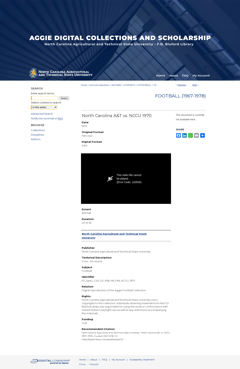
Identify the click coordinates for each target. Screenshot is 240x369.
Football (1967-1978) (180, 96)
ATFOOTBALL (144, 85)
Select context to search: (46, 102)
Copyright (94, 364)
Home (84, 85)
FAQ (104, 359)
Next (194, 85)
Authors (35, 139)
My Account (118, 359)
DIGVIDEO (116, 85)
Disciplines (37, 134)
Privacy (82, 364)
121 (155, 85)
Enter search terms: (43, 93)
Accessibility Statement (142, 359)
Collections (38, 130)
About (93, 359)
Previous (182, 85)
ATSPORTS (129, 85)
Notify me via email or (47, 118)
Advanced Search (42, 113)
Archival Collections (99, 85)
